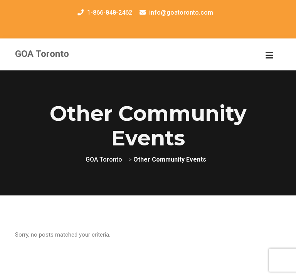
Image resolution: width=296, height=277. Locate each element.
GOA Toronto (42, 53)
